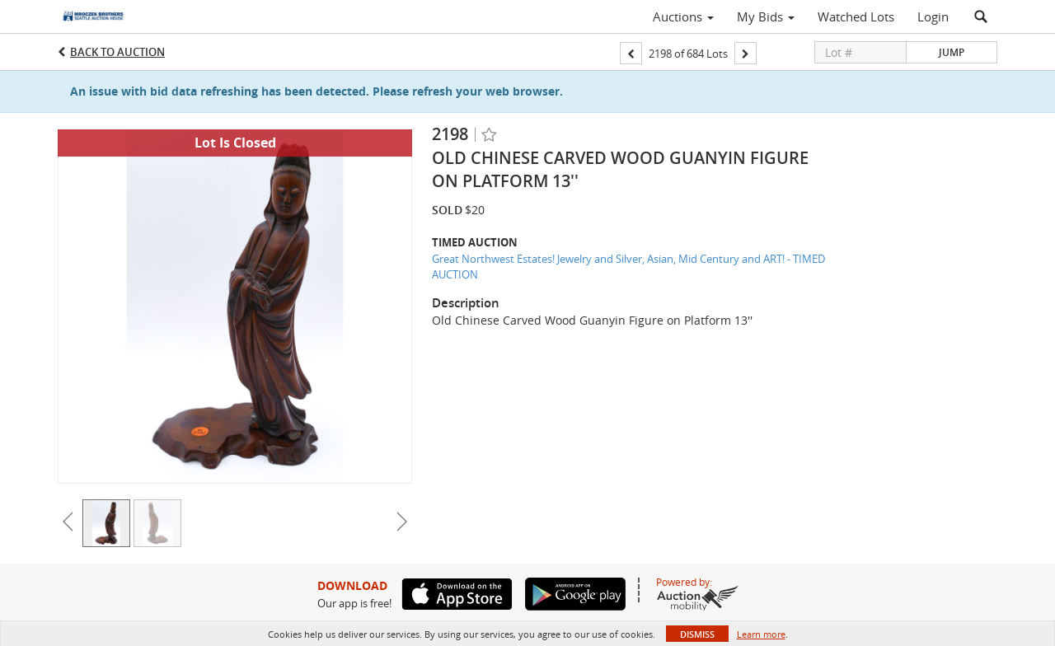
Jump (951, 52)
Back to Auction (117, 51)
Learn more (761, 634)
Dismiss (697, 634)
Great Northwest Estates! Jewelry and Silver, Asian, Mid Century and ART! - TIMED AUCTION (628, 266)
